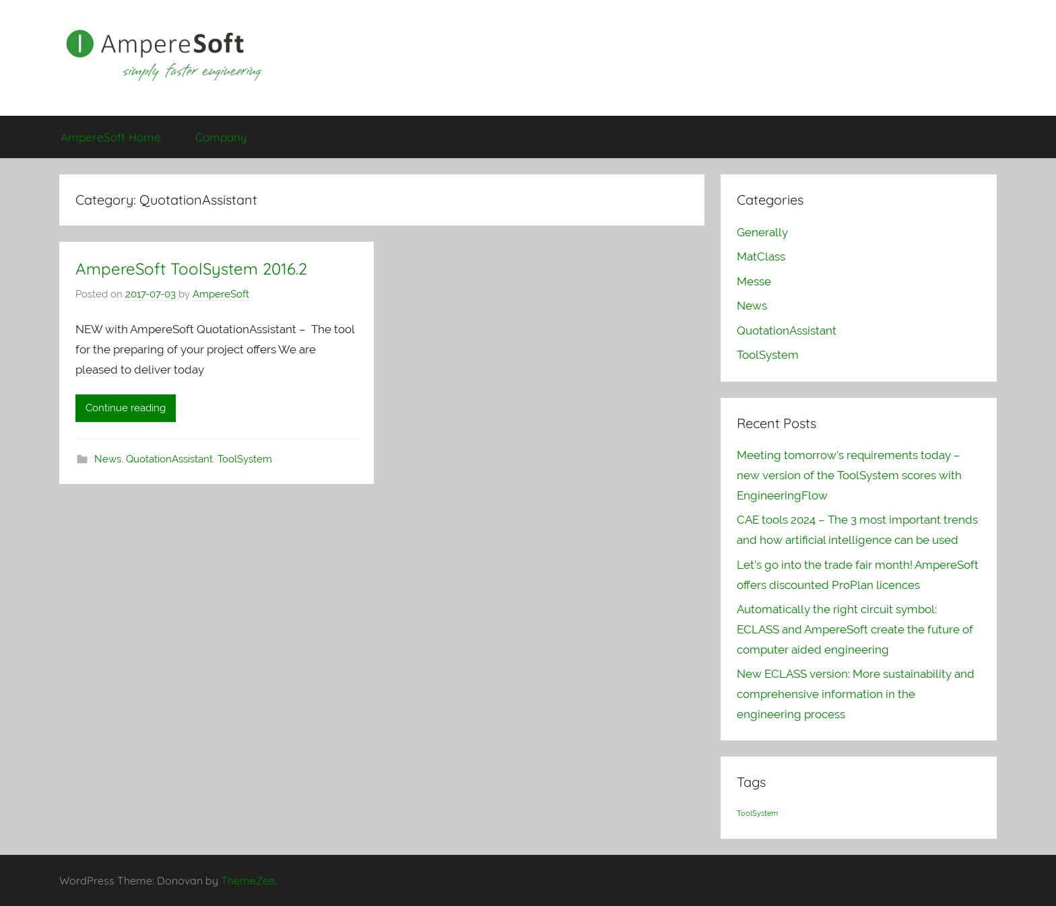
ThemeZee (248, 880)
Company (221, 137)
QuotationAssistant (169, 459)
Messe (754, 281)
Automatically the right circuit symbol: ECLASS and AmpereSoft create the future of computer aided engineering (855, 629)
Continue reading (126, 408)
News (107, 459)
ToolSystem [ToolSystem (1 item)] (757, 813)
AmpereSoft (221, 294)
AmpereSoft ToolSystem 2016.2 (191, 268)
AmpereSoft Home (111, 137)
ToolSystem (245, 459)
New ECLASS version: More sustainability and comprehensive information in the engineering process (856, 694)
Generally (762, 232)
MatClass (761, 256)
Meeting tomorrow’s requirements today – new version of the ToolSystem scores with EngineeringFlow (849, 475)
